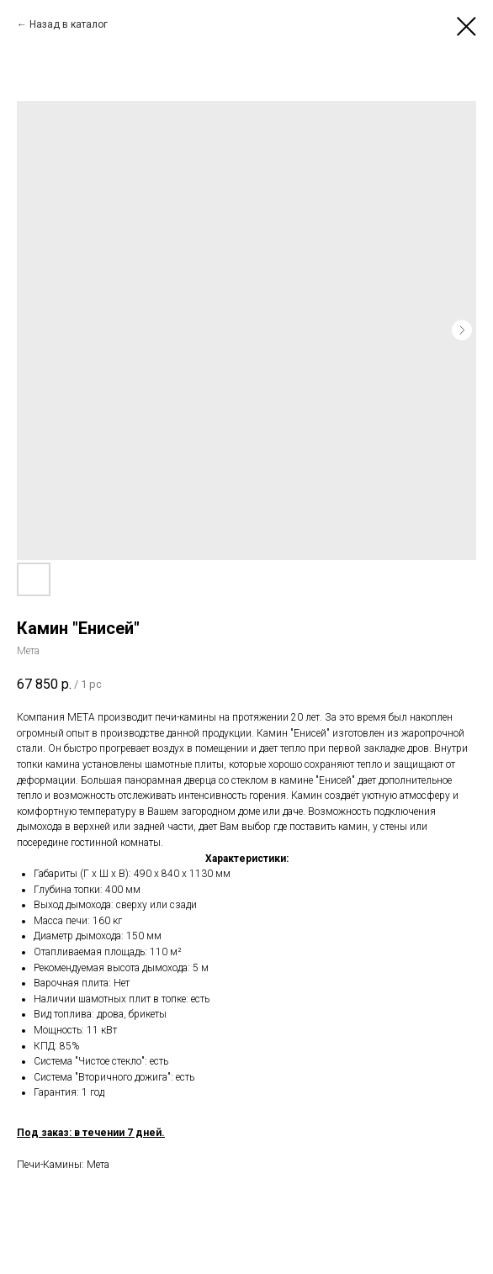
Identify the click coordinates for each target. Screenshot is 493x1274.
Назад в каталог (68, 24)
